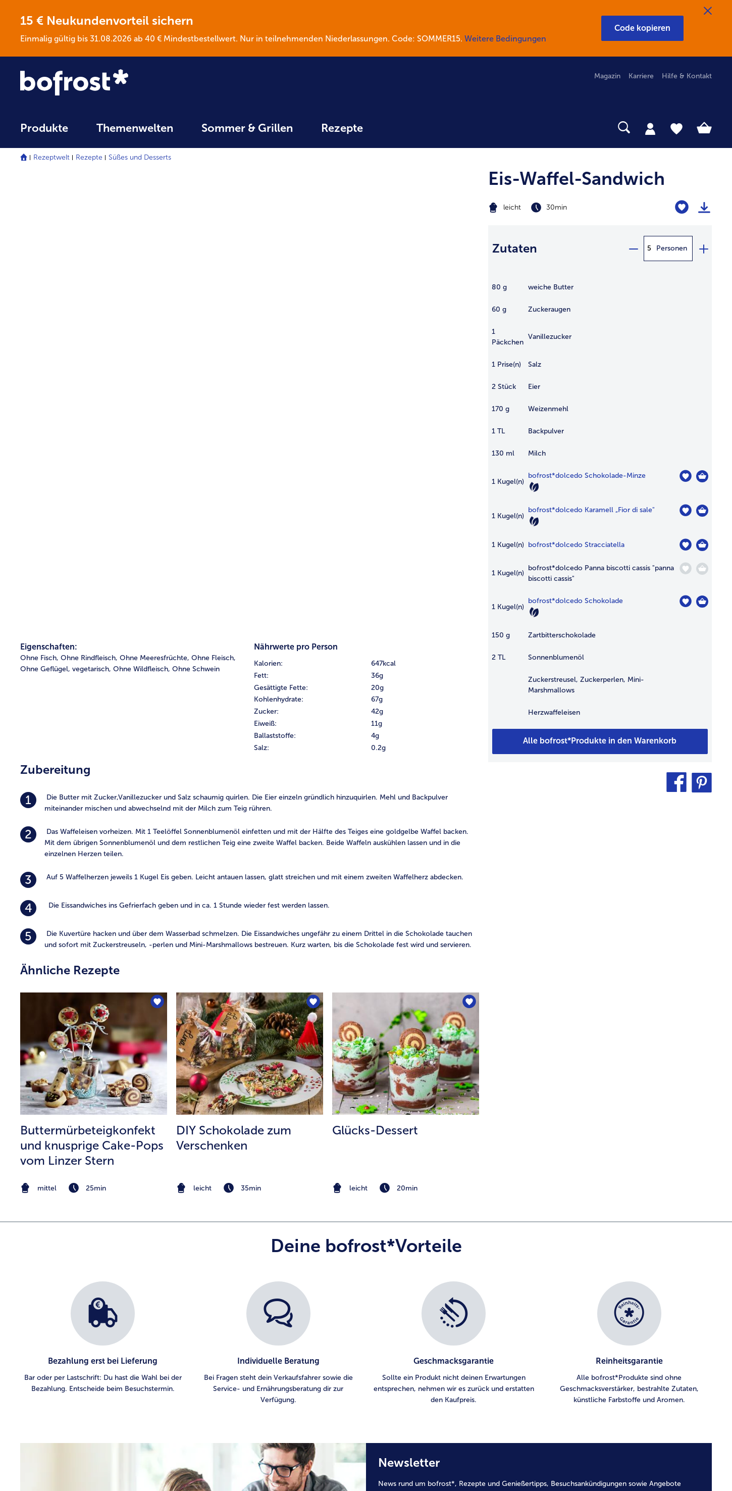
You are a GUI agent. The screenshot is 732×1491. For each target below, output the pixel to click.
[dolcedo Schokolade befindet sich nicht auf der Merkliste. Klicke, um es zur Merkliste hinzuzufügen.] (685, 601)
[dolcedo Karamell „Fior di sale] (702, 511)
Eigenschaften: (48, 199)
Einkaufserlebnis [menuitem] (595, 1254)
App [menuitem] (209, 1286)
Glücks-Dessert (375, 683)
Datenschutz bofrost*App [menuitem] (428, 1302)
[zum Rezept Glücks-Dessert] (406, 606)
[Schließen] (708, 11)
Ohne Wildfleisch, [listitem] (141, 221)
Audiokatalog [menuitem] (224, 1270)
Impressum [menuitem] (405, 1270)
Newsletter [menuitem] (221, 1302)
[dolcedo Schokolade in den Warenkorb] (702, 601)
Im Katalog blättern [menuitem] (234, 1237)
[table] (600, 505)
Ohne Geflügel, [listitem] (45, 221)
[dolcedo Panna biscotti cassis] (702, 569)
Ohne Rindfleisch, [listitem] (89, 210)
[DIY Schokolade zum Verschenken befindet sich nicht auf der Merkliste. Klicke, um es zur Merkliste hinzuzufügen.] (312, 556)
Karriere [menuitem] (641, 76)
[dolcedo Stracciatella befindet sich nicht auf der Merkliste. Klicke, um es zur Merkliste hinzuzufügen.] (685, 545)
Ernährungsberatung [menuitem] (602, 1237)
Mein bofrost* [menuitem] (49, 1254)
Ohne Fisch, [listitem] (39, 210)
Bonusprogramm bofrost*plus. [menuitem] (252, 1334)
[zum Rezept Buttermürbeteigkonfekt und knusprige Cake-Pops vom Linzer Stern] (94, 606)
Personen (671, 248)
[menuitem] (44, 133)
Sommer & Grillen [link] (247, 128)
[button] (642, 28)
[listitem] (249, 356)
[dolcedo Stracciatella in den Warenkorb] (702, 545)
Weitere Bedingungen (505, 38)
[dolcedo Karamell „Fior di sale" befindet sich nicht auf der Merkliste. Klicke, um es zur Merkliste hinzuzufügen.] (685, 510)
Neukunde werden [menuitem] (600, 1270)
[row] (366, 216)
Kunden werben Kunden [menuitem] (242, 1318)
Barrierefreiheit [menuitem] (411, 1367)
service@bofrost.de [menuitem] (58, 1286)
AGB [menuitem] (394, 1254)
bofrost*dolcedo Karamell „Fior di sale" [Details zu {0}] (591, 510)
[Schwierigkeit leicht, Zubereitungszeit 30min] (561, 207)
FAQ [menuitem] (27, 1221)
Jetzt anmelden (653, 1104)
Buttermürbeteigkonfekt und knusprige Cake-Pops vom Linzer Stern (92, 698)
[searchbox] (398, 127)
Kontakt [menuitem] (32, 1237)
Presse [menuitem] (397, 1237)
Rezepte (89, 157)
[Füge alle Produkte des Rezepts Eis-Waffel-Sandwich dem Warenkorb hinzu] (600, 741)
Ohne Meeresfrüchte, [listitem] (154, 210)
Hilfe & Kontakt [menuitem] (687, 76)
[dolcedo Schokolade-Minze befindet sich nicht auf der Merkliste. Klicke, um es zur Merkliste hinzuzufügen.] (685, 476)
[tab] (650, 128)
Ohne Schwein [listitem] (196, 221)
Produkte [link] (44, 128)
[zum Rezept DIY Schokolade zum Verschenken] (250, 606)
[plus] (703, 248)
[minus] (633, 248)
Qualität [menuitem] (583, 1221)
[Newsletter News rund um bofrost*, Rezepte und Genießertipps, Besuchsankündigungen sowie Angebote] (539, 1111)
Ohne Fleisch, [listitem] (213, 210)
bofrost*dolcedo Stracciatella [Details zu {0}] (576, 544)
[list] (366, 938)
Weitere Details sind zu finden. (440, 1155)
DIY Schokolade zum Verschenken (233, 691)
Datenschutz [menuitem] (407, 1286)
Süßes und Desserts (140, 157)
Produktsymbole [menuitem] (596, 1302)
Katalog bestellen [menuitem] (231, 1254)
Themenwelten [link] (134, 128)
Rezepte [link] (342, 128)
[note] (94, 741)
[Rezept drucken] (704, 207)
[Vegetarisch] (534, 487)
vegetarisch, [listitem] (91, 221)
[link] (124, 83)
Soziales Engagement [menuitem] (421, 1318)
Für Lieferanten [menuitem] (411, 1351)
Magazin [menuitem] (607, 76)
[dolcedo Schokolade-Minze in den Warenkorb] (702, 476)
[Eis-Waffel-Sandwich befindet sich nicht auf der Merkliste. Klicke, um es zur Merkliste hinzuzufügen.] (682, 207)
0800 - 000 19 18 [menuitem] (56, 1302)
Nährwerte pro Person (296, 199)
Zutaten (514, 248)
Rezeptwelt (51, 157)
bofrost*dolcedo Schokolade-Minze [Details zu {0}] (587, 475)
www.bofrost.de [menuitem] (53, 1270)
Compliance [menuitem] (406, 1334)
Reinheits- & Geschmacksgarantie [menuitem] (624, 1286)
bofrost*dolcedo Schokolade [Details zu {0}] (575, 601)
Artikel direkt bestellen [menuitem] (239, 1221)
